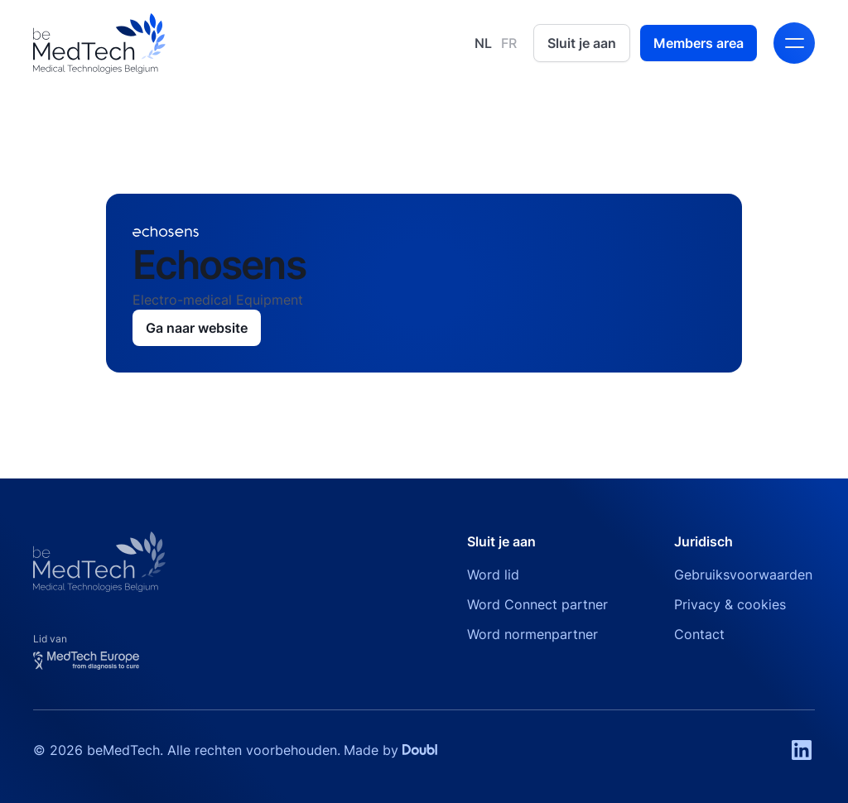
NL (483, 43)
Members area (698, 43)
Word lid (493, 574)
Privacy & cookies (730, 604)
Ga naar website (197, 328)
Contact (699, 634)
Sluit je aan (581, 43)
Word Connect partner (537, 604)
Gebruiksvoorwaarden (743, 574)
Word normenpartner (532, 634)
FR (509, 43)
